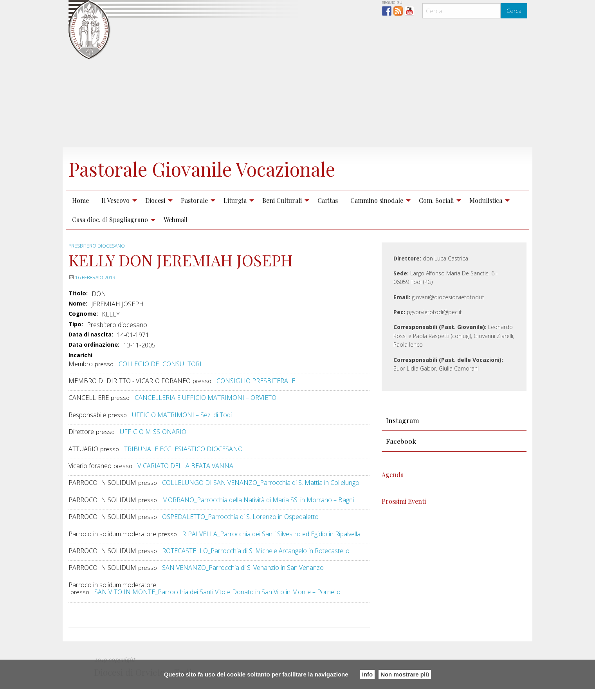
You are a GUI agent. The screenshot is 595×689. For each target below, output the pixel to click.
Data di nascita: (91, 334)
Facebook (401, 440)
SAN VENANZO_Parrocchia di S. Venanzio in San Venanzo (243, 567)
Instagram (402, 420)
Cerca (514, 10)
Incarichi (80, 355)
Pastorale (194, 200)
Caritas (327, 200)
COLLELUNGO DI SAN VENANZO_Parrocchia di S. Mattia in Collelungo (260, 482)
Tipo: (76, 324)
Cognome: (83, 314)
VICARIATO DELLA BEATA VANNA (185, 465)
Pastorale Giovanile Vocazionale (202, 168)
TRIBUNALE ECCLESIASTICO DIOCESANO (183, 449)
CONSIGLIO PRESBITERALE (255, 380)
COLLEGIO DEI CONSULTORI (160, 364)
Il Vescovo (115, 200)
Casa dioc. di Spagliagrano (110, 219)
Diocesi (155, 200)
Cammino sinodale (376, 200)
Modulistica (485, 200)
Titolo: (78, 293)
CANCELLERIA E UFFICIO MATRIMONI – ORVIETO (205, 397)
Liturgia (235, 200)
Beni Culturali (282, 200)
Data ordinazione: (94, 345)
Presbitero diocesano (97, 245)
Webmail (176, 219)
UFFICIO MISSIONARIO (153, 431)
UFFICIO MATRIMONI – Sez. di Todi (182, 415)
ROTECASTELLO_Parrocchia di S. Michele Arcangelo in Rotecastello (256, 550)
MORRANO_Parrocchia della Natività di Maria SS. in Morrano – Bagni (258, 500)
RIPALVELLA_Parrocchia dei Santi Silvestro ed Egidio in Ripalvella (271, 534)
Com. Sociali (436, 200)
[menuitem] (80, 200)
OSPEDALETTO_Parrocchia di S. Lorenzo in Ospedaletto (240, 516)
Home (80, 200)
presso (104, 364)
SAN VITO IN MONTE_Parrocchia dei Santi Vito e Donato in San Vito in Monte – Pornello (217, 592)
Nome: (78, 303)
